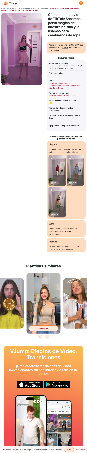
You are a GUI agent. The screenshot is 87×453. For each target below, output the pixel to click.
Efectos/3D (66, 86)
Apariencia (25, 8)
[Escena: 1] (57, 170)
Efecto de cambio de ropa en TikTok (61, 95)
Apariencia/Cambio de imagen (59, 83)
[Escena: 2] (75, 170)
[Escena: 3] (57, 202)
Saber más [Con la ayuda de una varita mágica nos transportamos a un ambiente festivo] (43, 328)
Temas (14, 8)
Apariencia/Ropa (54, 86)
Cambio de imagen (40, 8)
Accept (69, 450)
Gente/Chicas (58, 88)
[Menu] (81, 3)
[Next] (47, 337)
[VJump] (10, 3)
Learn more (80, 450)
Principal (5, 8)
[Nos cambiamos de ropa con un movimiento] (31, 423)
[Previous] (40, 337)
